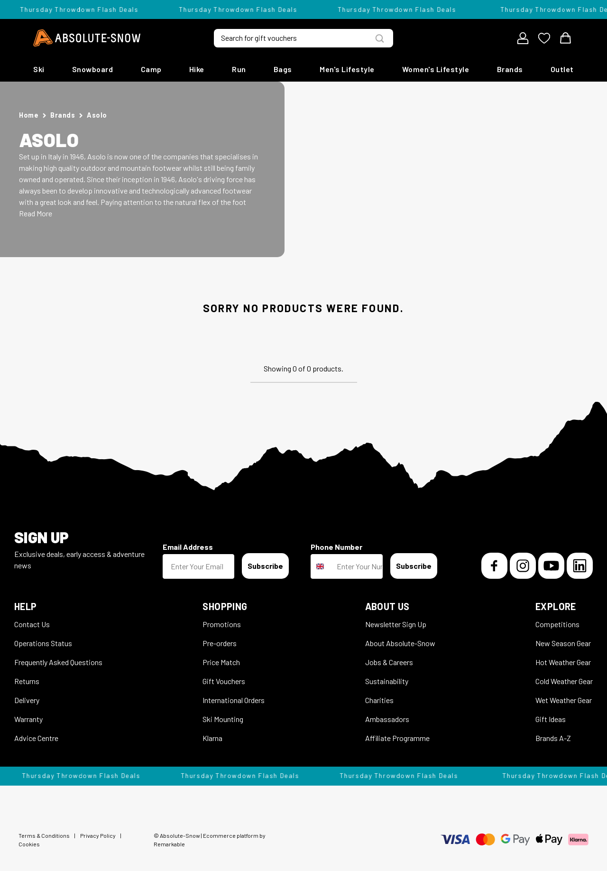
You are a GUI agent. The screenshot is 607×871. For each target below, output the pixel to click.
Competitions (557, 624)
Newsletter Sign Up (395, 624)
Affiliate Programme (397, 737)
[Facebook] (494, 566)
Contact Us (32, 624)
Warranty (28, 718)
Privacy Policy (98, 835)
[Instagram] (523, 566)
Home (28, 115)
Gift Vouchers (223, 681)
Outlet (562, 69)
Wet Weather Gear (563, 699)
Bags (283, 69)
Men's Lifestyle (347, 69)
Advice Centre (36, 737)
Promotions (221, 624)
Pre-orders (219, 643)
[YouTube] (551, 566)
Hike (196, 69)
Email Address (188, 546)
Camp (151, 69)
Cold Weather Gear (564, 681)
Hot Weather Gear (563, 662)
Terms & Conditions (44, 835)
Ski (39, 69)
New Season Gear (563, 643)
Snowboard (92, 69)
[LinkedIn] (580, 566)
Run (239, 69)
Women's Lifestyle (435, 69)
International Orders (233, 699)
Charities (379, 699)
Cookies (29, 844)
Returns (26, 681)
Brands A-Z (553, 737)
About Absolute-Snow (400, 643)
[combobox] (321, 566)
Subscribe (265, 565)
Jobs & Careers (389, 662)
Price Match (221, 662)
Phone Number (336, 546)
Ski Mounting (222, 718)
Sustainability (386, 681)
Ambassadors (387, 718)
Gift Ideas (550, 718)
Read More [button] (35, 213)
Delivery (26, 699)
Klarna (212, 737)
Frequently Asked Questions (58, 662)
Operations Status (43, 643)
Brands (510, 69)
